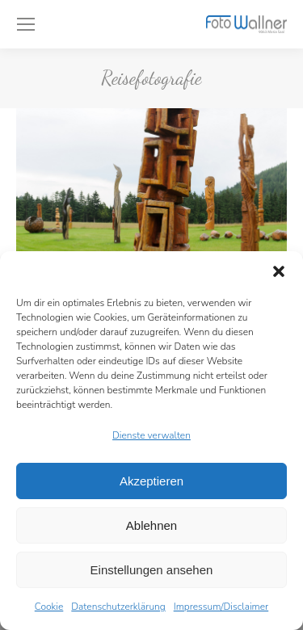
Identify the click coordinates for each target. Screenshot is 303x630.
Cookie (49, 606)
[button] (279, 271)
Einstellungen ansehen (151, 570)
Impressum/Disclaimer (221, 606)
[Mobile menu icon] (26, 24)
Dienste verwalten (151, 435)
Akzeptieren (151, 481)
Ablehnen (151, 525)
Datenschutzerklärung (118, 606)
